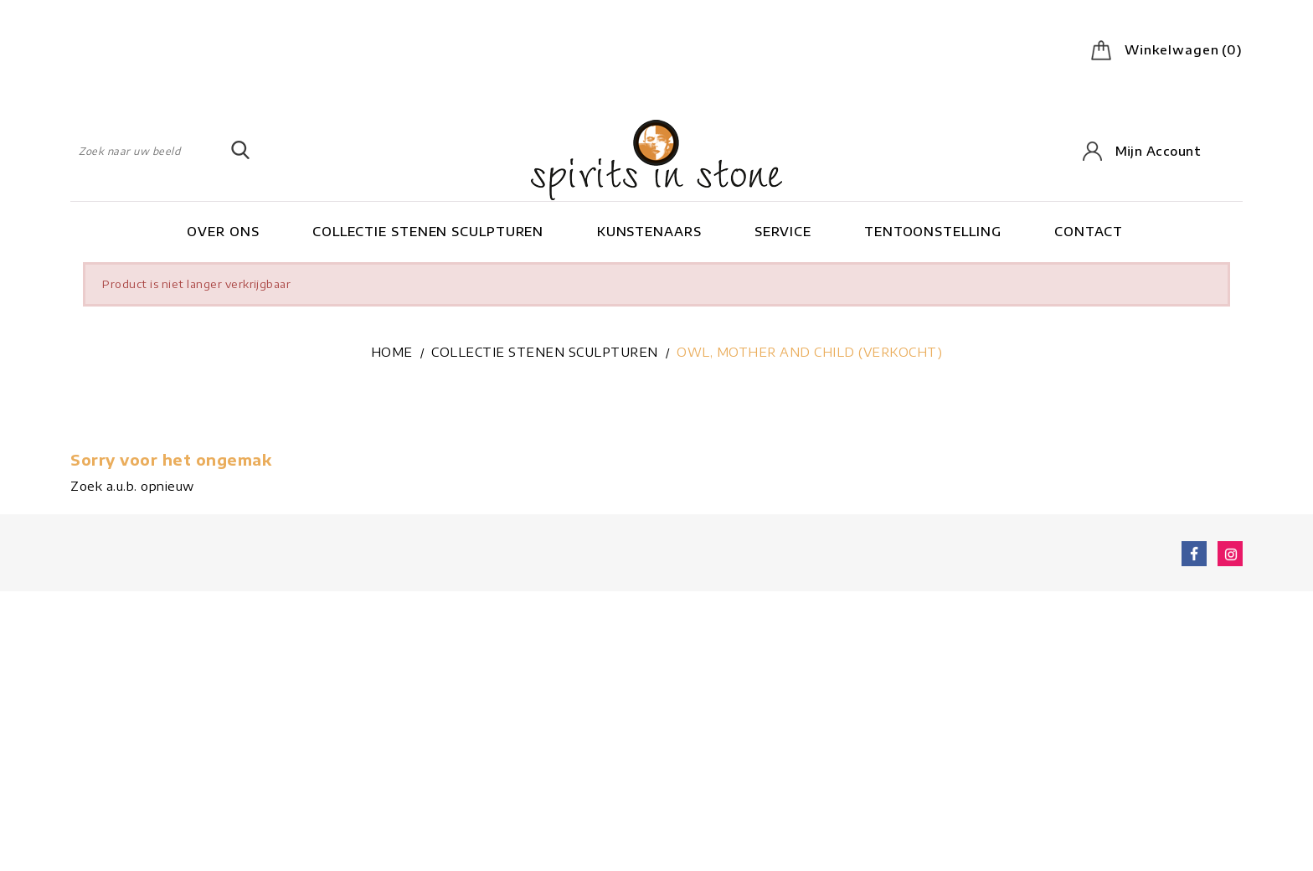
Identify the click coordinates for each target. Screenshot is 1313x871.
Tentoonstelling (932, 231)
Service (782, 231)
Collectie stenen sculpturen (427, 231)
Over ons (223, 231)
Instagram (1230, 556)
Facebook (1194, 556)
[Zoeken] (160, 151)
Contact (1088, 231)
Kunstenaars (649, 231)
